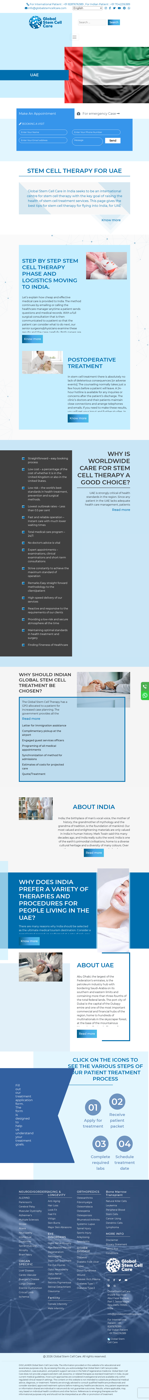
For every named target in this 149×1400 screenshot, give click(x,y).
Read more (121, 510)
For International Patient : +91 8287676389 (57, 4)
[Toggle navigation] (74, 37)
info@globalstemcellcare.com (47, 8)
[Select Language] (87, 8)
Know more (111, 220)
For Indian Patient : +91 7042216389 (107, 4)
